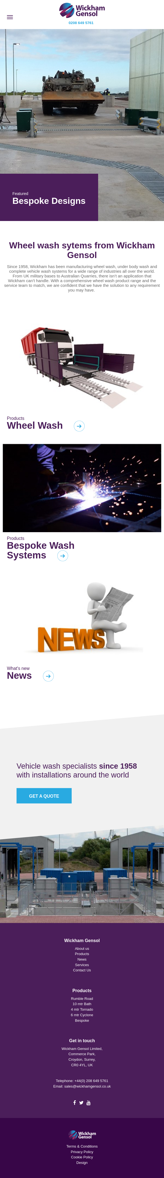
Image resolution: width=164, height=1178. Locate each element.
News (82, 959)
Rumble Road (82, 999)
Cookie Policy (82, 1157)
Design (82, 1163)
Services (82, 965)
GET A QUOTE (44, 796)
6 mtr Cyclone (82, 1015)
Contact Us (82, 970)
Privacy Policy (82, 1152)
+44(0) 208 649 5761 (91, 1081)
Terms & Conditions (82, 1146)
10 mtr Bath (82, 1004)
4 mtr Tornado (82, 1009)
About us (82, 948)
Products (82, 954)
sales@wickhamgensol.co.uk (87, 1086)
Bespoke (82, 1020)
